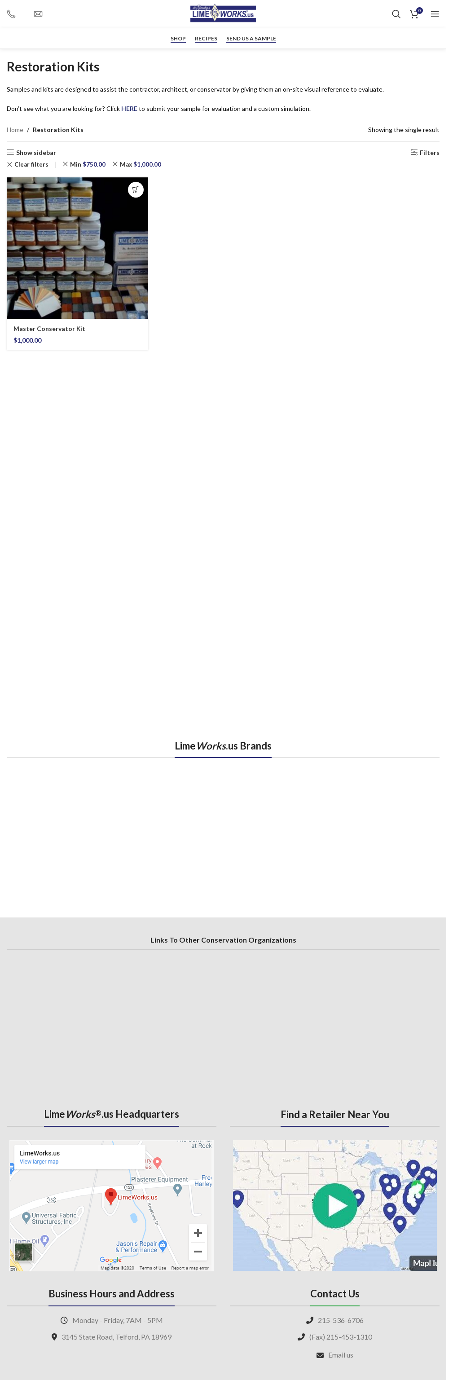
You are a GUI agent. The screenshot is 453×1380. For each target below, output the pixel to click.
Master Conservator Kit (49, 328)
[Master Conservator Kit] (77, 248)
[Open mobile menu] (435, 14)
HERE (129, 108)
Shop (178, 38)
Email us (340, 1354)
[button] (136, 190)
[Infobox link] (16, 13)
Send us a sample (251, 38)
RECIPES (206, 38)
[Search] (396, 14)
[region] (223, 828)
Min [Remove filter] (88, 165)
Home (15, 129)
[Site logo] (223, 13)
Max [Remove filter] (140, 165)
